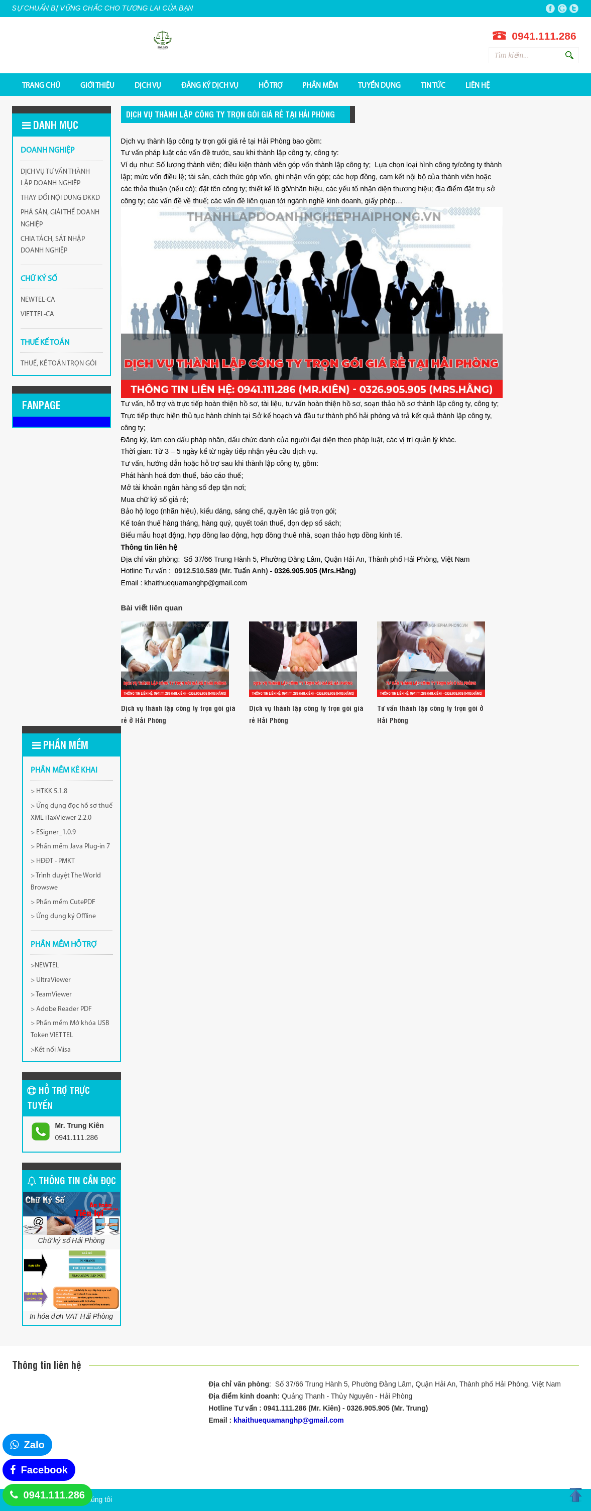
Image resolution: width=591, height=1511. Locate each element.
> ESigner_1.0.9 (53, 832)
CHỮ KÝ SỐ (39, 279)
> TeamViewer (51, 994)
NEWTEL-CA (38, 300)
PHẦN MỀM (320, 85)
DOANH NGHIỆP (48, 151)
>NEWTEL (45, 965)
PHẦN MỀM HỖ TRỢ (63, 945)
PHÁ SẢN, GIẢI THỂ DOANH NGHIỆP (60, 218)
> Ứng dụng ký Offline (63, 916)
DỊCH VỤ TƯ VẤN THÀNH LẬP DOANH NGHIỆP (55, 178)
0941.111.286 (54, 1494)
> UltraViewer (51, 980)
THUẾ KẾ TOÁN (45, 343)
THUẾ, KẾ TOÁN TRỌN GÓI (58, 363)
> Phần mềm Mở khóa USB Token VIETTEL (70, 1029)
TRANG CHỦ (41, 85)
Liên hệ (477, 85)
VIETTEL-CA (37, 314)
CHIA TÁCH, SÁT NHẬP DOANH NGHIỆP (53, 245)
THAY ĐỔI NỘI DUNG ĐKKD (60, 198)
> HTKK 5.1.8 (49, 791)
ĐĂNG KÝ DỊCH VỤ (210, 85)
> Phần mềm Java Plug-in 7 (70, 846)
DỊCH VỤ (148, 85)
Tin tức (433, 85)
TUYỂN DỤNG (379, 85)
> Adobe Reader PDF (61, 1009)
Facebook (44, 1469)
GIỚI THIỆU (97, 85)
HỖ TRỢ (270, 85)
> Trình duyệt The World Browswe (66, 882)
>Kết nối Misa (51, 1050)
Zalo (34, 1444)
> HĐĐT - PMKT (53, 861)
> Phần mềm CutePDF (63, 902)
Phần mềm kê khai (64, 771)
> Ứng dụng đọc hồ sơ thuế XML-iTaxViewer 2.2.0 (71, 812)
